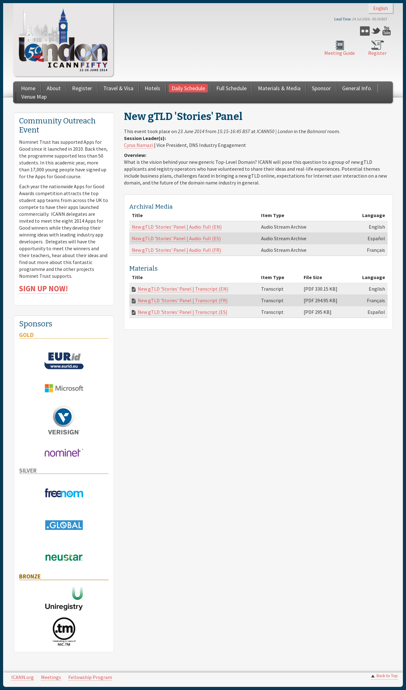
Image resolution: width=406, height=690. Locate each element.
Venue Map (34, 96)
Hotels (152, 88)
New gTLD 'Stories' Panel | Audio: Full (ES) (176, 238)
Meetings (51, 677)
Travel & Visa (118, 88)
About (54, 88)
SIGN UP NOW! (43, 288)
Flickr (365, 31)
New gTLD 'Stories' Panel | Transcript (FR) (183, 300)
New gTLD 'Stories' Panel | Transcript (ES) (182, 312)
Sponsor (321, 88)
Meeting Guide (339, 53)
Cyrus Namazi (138, 145)
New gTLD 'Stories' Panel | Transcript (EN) (183, 289)
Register (377, 53)
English (380, 8)
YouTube (387, 31)
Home (28, 88)
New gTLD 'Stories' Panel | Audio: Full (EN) (177, 227)
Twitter (376, 31)
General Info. (357, 88)
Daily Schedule (188, 88)
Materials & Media (279, 88)
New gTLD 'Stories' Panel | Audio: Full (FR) (176, 250)
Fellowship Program (90, 677)
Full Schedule (231, 88)
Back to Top (387, 675)
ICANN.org (22, 677)
